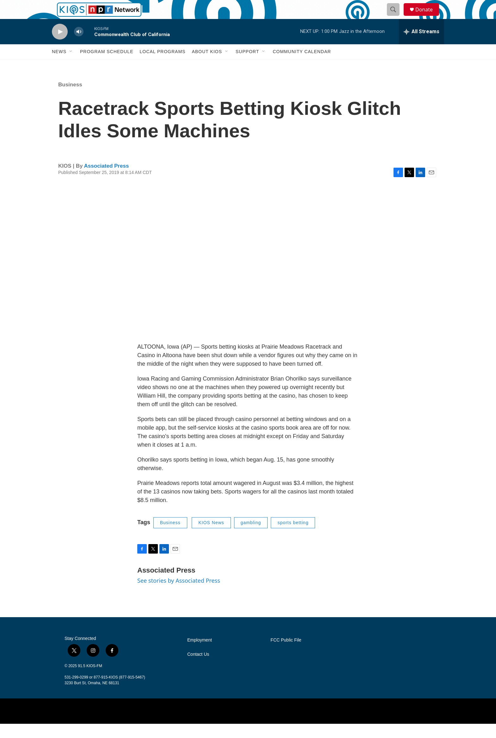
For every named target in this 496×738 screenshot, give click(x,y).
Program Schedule (106, 65)
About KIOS (207, 65)
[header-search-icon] (396, 16)
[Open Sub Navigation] (71, 65)
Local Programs (162, 65)
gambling (251, 536)
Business (70, 99)
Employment (199, 654)
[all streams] (421, 46)
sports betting (292, 536)
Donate (428, 16)
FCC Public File (285, 654)
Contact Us (198, 668)
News (59, 65)
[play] (60, 46)
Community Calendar (302, 65)
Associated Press (106, 180)
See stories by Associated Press (178, 594)
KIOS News (211, 536)
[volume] (78, 46)
